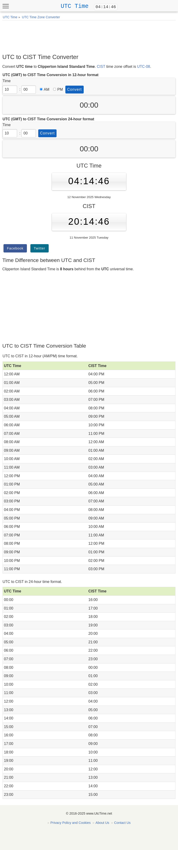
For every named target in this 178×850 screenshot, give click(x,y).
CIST (101, 66)
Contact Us (122, 823)
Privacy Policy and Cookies (71, 823)
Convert (74, 89)
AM (44, 89)
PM (58, 89)
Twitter (39, 248)
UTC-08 (143, 66)
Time (7, 81)
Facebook (15, 248)
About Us (102, 823)
